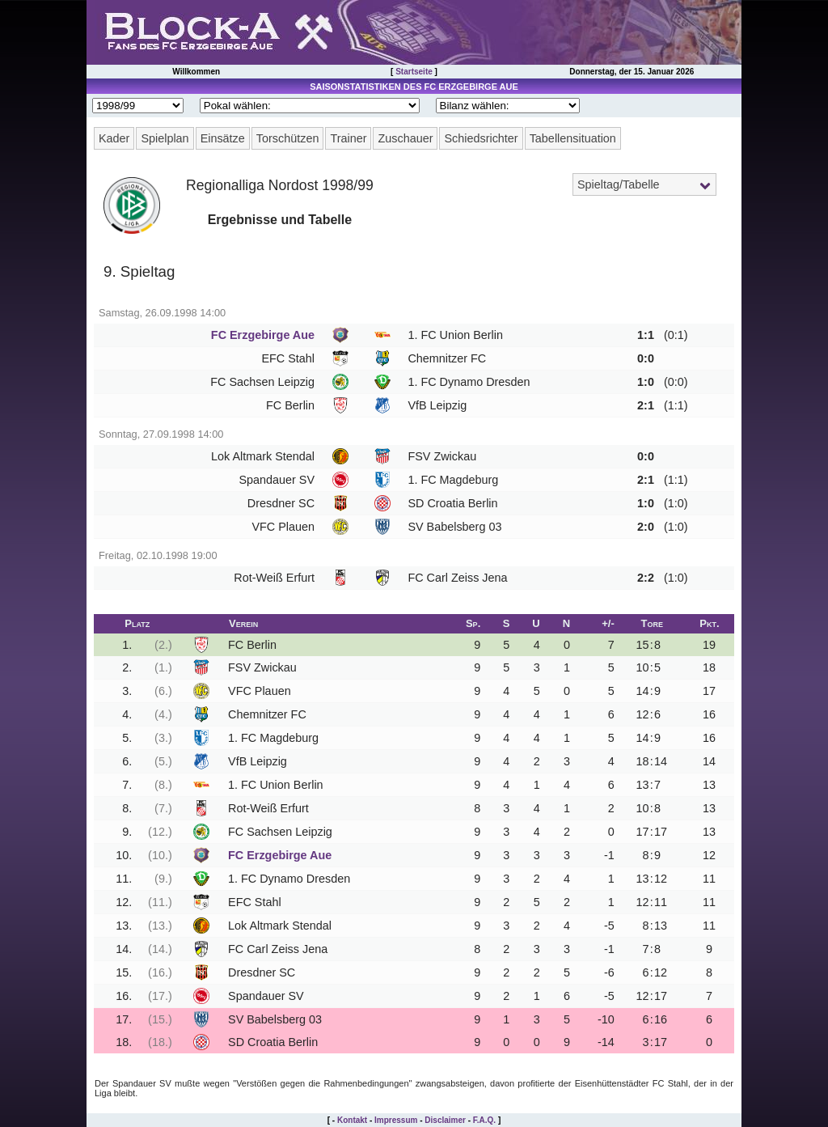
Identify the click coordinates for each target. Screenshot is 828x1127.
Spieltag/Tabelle (618, 184)
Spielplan (164, 138)
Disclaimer (445, 1120)
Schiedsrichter (481, 138)
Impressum (395, 1120)
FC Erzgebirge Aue (263, 334)
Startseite (414, 71)
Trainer (348, 138)
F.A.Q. (484, 1120)
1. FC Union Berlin (455, 334)
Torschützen (287, 138)
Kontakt (352, 1120)
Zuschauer (405, 138)
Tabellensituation (573, 138)
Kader (114, 138)
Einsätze (223, 138)
